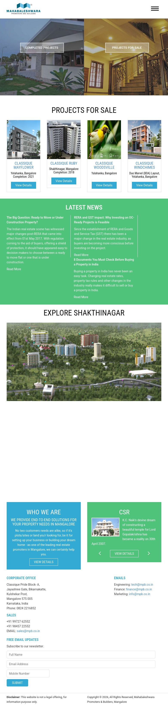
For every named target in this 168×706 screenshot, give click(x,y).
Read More (14, 269)
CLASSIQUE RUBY (63, 163)
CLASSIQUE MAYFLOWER (23, 165)
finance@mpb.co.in (139, 589)
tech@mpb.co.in (142, 584)
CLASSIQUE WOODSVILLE (104, 165)
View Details (23, 185)
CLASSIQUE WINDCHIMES (144, 165)
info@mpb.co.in (139, 594)
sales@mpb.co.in (28, 631)
